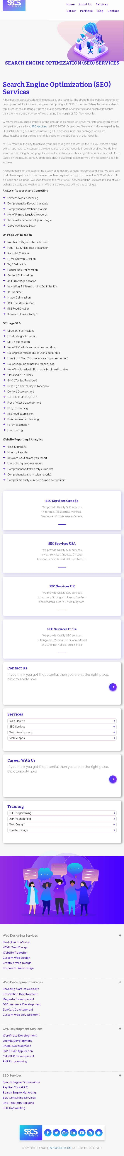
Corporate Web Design (18, 968)
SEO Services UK (62, 586)
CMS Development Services (22, 1029)
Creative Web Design (17, 962)
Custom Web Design (16, 957)
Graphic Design (18, 830)
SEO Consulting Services (19, 1097)
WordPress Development (20, 1035)
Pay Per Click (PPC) (15, 1087)
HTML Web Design (15, 947)
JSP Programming (20, 818)
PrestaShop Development (20, 994)
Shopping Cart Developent (21, 988)
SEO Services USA (62, 544)
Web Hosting (17, 720)
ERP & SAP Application (18, 1051)
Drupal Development (17, 1045)
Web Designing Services (20, 935)
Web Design (16, 824)
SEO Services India (62, 629)
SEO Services (17, 726)
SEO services (39, 126)
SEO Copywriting (14, 1108)
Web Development (20, 732)
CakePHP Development (18, 1056)
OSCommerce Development (22, 1004)
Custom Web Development (21, 1014)
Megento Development (18, 999)
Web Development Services (23, 982)
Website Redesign (15, 952)
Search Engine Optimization (21, 1082)
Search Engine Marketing (19, 1092)
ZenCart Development (18, 1009)
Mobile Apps (17, 738)
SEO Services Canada (62, 501)
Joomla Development (17, 1040)
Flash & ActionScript (16, 942)
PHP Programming (20, 813)
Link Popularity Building (18, 1102)
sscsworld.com (60, 1148)
